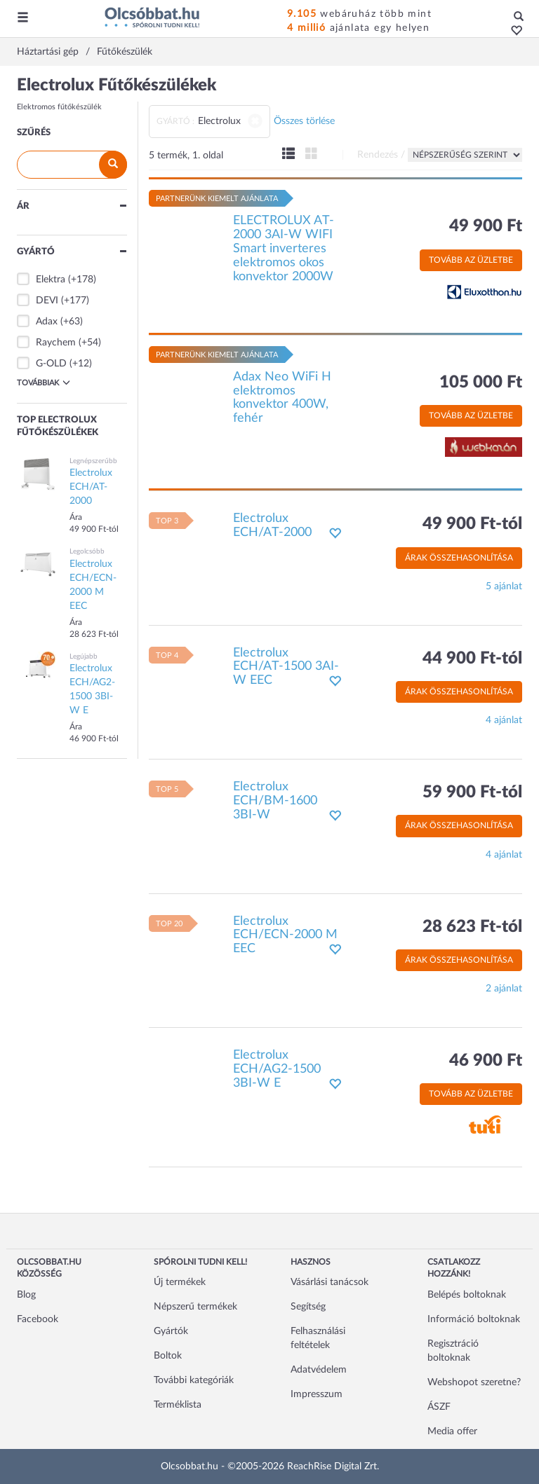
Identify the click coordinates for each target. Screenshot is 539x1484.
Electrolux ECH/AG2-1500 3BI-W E (277, 1069)
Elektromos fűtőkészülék (59, 107)
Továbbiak (43, 382)
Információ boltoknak (473, 1319)
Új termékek (180, 1282)
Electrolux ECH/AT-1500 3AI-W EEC (286, 667)
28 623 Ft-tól (472, 927)
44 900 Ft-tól (472, 658)
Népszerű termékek (195, 1307)
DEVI (47, 300)
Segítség (308, 1307)
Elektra (50, 279)
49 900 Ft (485, 226)
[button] (512, 31)
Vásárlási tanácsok (329, 1282)
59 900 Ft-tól (472, 792)
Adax (47, 322)
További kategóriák (194, 1380)
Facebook (37, 1319)
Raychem (56, 343)
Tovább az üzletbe (471, 260)
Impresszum (316, 1394)
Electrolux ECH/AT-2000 (272, 525)
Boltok (168, 1356)
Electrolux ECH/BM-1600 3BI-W (275, 801)
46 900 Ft (485, 1060)
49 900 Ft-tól (472, 524)
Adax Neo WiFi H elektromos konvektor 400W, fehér (282, 398)
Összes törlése (304, 121)
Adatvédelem (319, 1370)
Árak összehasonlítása (459, 558)
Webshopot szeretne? (474, 1382)
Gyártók (171, 1331)
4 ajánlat (504, 720)
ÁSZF (439, 1407)
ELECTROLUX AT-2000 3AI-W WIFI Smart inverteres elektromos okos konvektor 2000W (283, 248)
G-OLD (51, 364)
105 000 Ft (480, 382)
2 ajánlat (504, 989)
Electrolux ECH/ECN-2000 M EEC (285, 935)
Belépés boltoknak (466, 1295)
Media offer (452, 1431)
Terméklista (177, 1405)
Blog (26, 1295)
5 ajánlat (504, 586)
